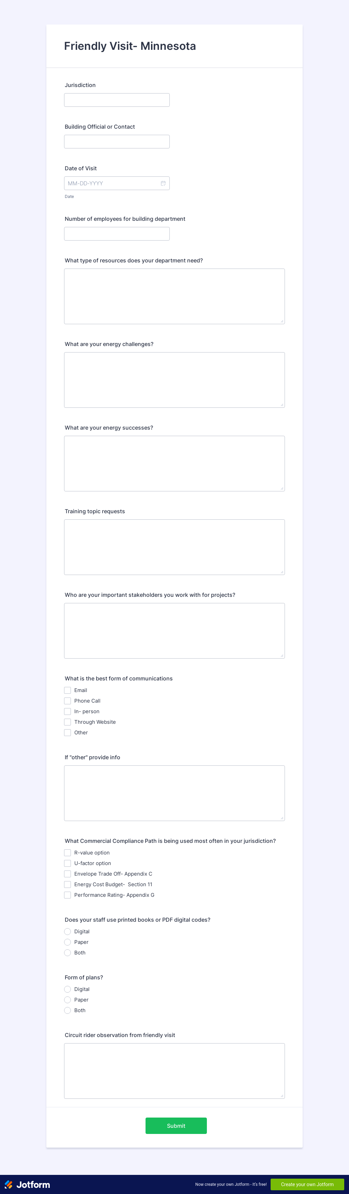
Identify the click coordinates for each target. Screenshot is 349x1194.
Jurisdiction (80, 85)
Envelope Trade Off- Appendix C (113, 874)
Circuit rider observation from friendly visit (120, 1035)
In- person (87, 711)
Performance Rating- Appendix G (114, 895)
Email (80, 690)
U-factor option (92, 863)
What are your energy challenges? (109, 344)
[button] (163, 183)
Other (81, 732)
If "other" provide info (92, 757)
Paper (81, 942)
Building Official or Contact (100, 126)
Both (80, 952)
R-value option (92, 852)
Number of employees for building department (125, 218)
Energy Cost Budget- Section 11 (113, 884)
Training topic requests (95, 511)
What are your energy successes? (109, 427)
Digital (82, 931)
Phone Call (87, 700)
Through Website (95, 722)
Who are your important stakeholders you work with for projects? (150, 594)
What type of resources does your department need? (134, 260)
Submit (176, 1125)
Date (69, 196)
